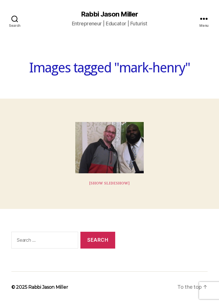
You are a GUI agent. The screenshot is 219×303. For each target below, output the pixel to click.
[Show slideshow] (109, 183)
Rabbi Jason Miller (109, 14)
